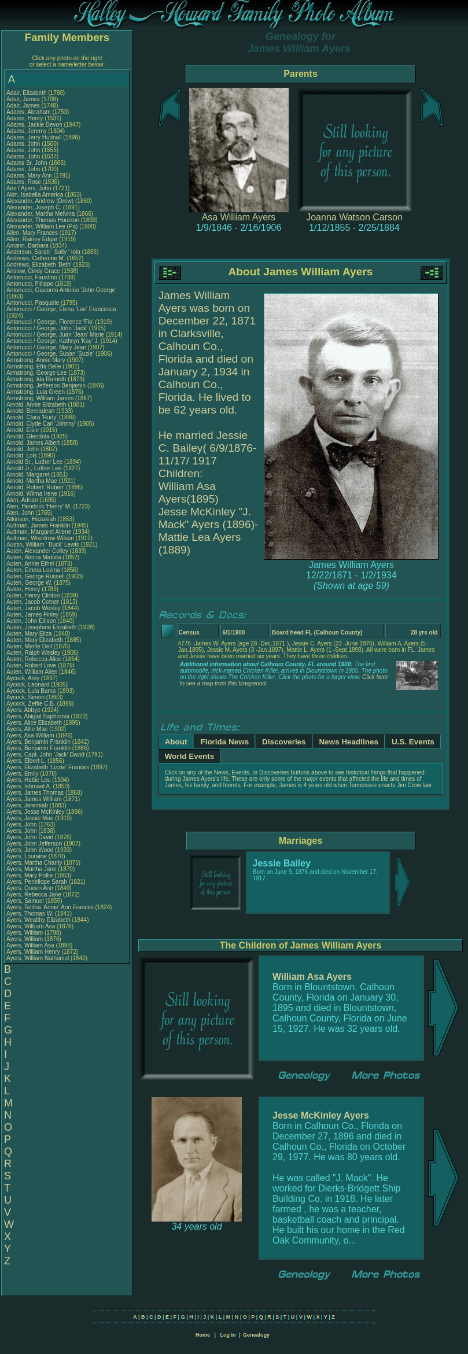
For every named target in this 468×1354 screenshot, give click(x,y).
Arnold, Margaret (28, 474)
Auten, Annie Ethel (30, 563)
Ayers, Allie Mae (27, 729)
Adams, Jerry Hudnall (34, 137)
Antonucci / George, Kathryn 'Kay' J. (52, 341)
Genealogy (256, 1335)
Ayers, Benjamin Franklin (38, 742)
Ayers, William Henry (33, 952)
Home (203, 1335)
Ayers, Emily (23, 773)
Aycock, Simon (26, 697)
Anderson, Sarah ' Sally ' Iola (43, 252)
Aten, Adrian (22, 500)
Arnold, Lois (22, 455)
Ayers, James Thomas (35, 792)
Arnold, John (23, 449)
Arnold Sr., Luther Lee (34, 462)
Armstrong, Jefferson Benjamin (46, 385)
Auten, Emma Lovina (33, 570)
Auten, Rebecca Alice (33, 659)
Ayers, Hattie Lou (28, 780)
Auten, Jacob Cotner (32, 602)
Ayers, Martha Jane (31, 869)
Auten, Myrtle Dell (29, 646)
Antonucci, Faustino (32, 277)
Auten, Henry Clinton (33, 595)
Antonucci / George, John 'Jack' (47, 328)
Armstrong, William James (39, 398)
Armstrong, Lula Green (35, 392)
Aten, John (21, 513)
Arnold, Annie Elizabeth (36, 404)
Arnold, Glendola (28, 436)
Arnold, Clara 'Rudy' (32, 417)
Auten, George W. (29, 583)
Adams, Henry (25, 118)
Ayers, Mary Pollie (29, 875)
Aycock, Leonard (28, 684)
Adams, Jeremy (27, 131)
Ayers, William (25, 932)
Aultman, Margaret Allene (38, 532)
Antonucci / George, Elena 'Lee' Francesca (61, 309)
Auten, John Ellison (31, 621)
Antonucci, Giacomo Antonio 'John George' (61, 290)
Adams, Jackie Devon (34, 124)
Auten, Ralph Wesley (33, 653)
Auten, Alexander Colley (37, 551)
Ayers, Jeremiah (28, 805)
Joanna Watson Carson (354, 217)
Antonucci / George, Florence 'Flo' (50, 322)
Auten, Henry (24, 589)
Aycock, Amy (23, 678)
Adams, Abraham (29, 112)
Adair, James (24, 99)
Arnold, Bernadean (31, 411)
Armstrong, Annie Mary (35, 360)
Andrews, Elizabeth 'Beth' (39, 264)
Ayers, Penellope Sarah (36, 882)
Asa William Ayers (239, 217)
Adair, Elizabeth (27, 93)
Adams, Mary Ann (30, 175)
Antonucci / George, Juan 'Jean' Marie (55, 334)
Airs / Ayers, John (29, 188)
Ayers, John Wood (29, 850)
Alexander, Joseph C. (33, 207)
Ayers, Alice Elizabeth (34, 723)
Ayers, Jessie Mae (30, 818)
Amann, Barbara (28, 245)
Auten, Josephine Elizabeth (41, 627)
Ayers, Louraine (27, 856)
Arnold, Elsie (23, 430)
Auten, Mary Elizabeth (34, 640)
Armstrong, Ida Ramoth (36, 379)
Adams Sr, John (27, 163)
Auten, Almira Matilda (33, 557)
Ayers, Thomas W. (29, 913)
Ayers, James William (33, 799)
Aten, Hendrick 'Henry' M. (39, 506)
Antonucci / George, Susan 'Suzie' (50, 354)
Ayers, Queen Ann (29, 888)
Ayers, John (22, 824)
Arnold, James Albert (33, 443)
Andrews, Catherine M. (35, 258)
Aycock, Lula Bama (31, 691)
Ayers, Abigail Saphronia (37, 716)
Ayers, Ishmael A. (28, 786)
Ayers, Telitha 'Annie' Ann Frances (50, 907)
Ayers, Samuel (26, 901)
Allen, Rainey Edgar (31, 239)
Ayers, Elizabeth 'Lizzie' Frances (47, 767)
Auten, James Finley (32, 614)
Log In (227, 1335)
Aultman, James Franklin (38, 525)
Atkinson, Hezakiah (31, 519)
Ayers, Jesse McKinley (35, 812)
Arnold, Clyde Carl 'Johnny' (41, 423)
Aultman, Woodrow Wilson (40, 538)
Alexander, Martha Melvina (40, 214)
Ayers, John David (29, 837)
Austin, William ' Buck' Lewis (42, 544)
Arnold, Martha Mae (32, 481)
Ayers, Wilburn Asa (30, 926)
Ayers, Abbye (24, 710)
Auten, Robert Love (31, 665)
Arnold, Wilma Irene (31, 493)
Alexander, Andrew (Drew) (40, 201)
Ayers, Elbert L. (26, 761)
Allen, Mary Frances (32, 233)
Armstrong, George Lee (36, 373)
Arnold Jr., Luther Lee (34, 468)
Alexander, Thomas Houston (42, 220)
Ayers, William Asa (30, 945)
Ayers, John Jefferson (34, 843)
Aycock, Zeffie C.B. (31, 703)
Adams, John (24, 144)
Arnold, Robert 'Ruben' (36, 487)
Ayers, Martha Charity (34, 862)
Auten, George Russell (35, 576)
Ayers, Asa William (30, 735)
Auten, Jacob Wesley (33, 608)
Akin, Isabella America (34, 194)
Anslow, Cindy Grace (33, 271)
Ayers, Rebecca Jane (33, 894)
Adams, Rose (24, 182)
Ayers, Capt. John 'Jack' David (45, 754)
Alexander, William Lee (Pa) (42, 226)
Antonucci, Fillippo (30, 284)
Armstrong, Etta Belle (33, 366)
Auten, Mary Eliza (28, 633)
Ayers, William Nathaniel (37, 958)
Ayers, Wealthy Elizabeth (38, 920)
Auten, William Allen (31, 672)
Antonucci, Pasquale (33, 303)
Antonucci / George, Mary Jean (47, 347)
